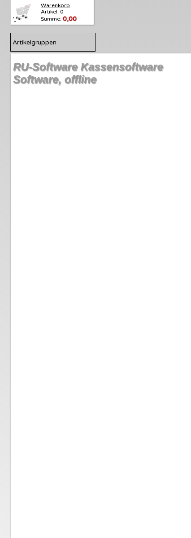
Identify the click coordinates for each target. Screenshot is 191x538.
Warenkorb (55, 5)
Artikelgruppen (34, 42)
